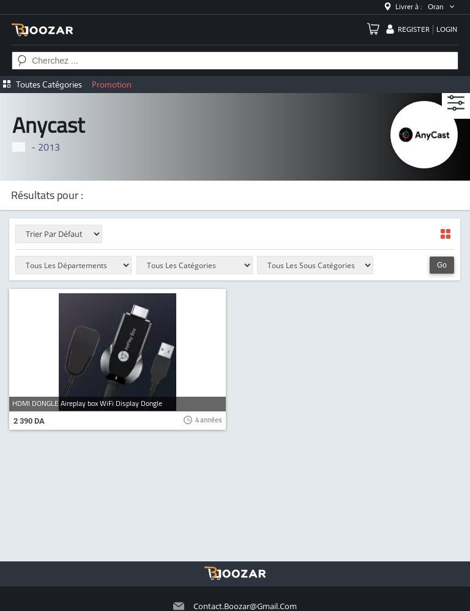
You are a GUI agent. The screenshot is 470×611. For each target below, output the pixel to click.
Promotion (112, 84)
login (446, 29)
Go (442, 265)
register (414, 29)
